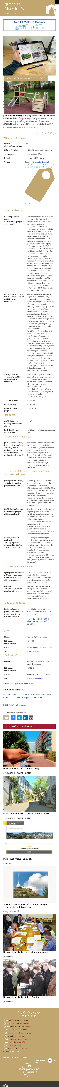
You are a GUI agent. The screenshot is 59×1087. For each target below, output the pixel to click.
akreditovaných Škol (16, 1033)
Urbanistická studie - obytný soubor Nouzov (26, 952)
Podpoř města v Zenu (29, 21)
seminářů (21, 1036)
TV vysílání (12, 1030)
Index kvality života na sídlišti (18, 858)
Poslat (6, 718)
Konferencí (22, 1048)
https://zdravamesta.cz (36, 678)
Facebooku (26, 1026)
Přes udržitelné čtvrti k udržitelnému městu (26, 813)
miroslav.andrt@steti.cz (34, 158)
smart (27, 203)
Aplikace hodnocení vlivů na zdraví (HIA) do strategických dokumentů (25, 906)
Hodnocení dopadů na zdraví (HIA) (21, 768)
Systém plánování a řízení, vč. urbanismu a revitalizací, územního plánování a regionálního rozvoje (39, 164)
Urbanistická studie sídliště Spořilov (22, 997)
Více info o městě (44, 133)
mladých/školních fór (16, 1042)
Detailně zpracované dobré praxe (20, 683)
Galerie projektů (33, 611)
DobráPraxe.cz (25, 1023)
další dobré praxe (18, 705)
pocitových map (14, 1045)
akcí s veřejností (24, 1039)
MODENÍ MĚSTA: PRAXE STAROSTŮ (38, 620)
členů (10, 1020)
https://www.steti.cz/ (35, 651)
